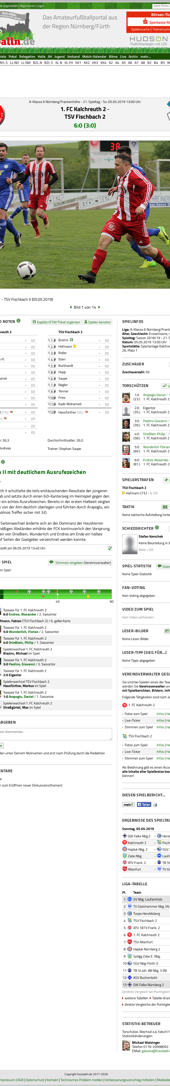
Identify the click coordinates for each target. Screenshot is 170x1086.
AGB (20, 1079)
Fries (62, 397)
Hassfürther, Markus (18, 685)
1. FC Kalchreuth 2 (83, 108)
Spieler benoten (99, 322)
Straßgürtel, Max (16, 707)
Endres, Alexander (22, 614)
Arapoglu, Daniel (21, 696)
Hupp (62, 371)
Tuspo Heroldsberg (146, 913)
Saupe (62, 378)
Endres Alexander (156, 459)
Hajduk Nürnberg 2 (146, 949)
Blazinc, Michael (15, 653)
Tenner (63, 391)
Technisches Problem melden (81, 1079)
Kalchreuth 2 (137, 842)
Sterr (62, 359)
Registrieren (27, 5)
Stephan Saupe (70, 448)
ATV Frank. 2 (137, 862)
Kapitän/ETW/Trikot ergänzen (58, 322)
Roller (62, 352)
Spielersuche (140, 29)
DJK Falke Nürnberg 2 (148, 984)
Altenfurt (134, 869)
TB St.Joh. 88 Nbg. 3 (147, 970)
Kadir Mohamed (69, 403)
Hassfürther (67, 412)
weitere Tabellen (136, 997)
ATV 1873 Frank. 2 (146, 927)
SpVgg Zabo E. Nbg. (147, 956)
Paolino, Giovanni (22, 664)
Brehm (63, 340)
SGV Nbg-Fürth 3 (145, 963)
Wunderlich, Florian (23, 631)
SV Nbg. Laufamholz (147, 899)
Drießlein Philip (154, 433)
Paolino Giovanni (155, 420)
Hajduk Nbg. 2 (138, 849)
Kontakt (52, 1079)
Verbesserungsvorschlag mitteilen (130, 1079)
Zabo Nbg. (135, 855)
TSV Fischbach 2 (85, 116)
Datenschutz (35, 1079)
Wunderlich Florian (156, 446)
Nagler (63, 384)
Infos (160, 713)
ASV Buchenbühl (145, 977)
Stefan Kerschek (151, 536)
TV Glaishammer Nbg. (149, 906)
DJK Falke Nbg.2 (139, 836)
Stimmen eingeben (69, 562)
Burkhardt (65, 365)
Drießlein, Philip (21, 642)
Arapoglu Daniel (154, 394)
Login (40, 5)
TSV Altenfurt (143, 941)
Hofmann (65, 346)
